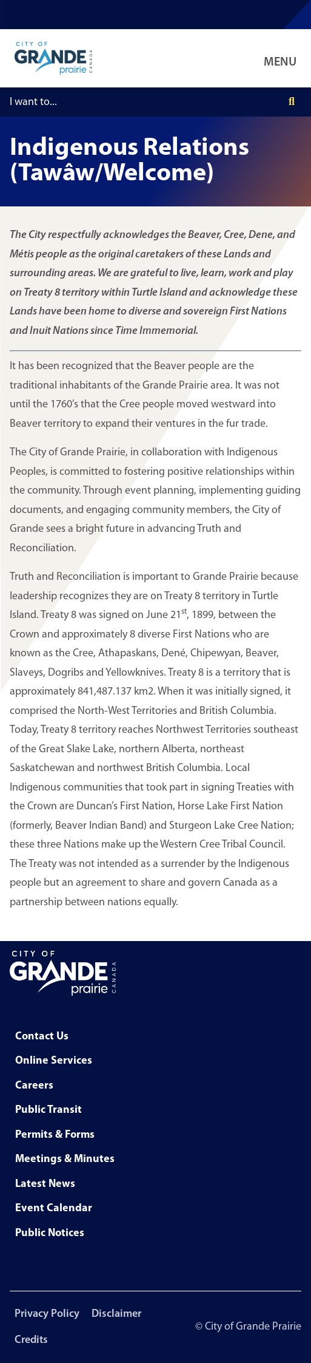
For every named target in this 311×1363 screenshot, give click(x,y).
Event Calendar (53, 1208)
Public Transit (48, 1110)
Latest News (45, 1184)
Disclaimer (116, 1314)
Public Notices (49, 1233)
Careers (34, 1086)
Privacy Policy (47, 1314)
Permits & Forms (55, 1135)
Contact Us (42, 1036)
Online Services (53, 1061)
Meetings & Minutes (65, 1159)
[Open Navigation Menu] (282, 58)
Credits (31, 1340)
